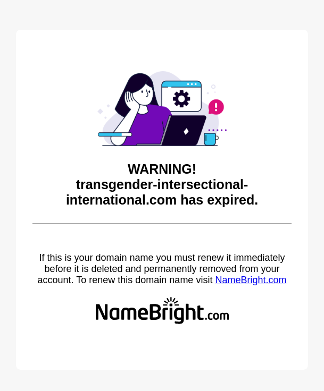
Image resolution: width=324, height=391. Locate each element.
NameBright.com (250, 280)
